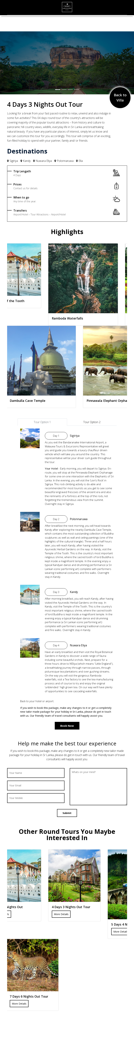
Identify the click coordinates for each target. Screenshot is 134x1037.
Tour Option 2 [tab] (91, 422)
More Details (61, 914)
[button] (10, 62)
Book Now (67, 725)
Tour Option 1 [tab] (42, 422)
